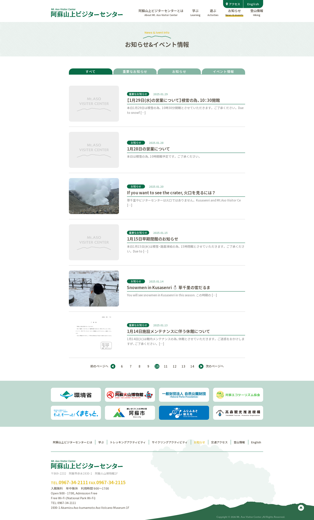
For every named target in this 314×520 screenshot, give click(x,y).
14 (192, 366)
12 (174, 366)
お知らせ (179, 71)
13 (183, 366)
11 (166, 366)
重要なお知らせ (135, 71)
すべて (91, 71)
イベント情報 (223, 71)
